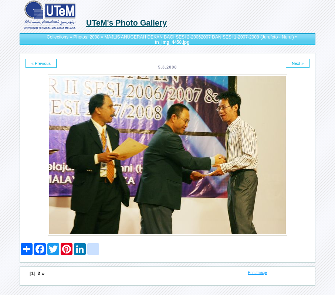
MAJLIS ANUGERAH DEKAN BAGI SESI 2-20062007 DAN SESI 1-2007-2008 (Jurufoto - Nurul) (199, 37)
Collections (57, 37)
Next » (298, 63)
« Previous (41, 63)
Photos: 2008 (86, 37)
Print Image (257, 273)
